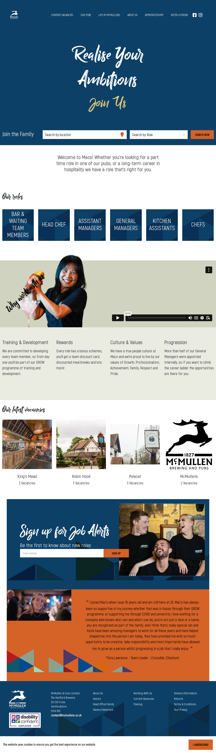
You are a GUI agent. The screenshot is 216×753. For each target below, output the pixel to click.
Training (138, 704)
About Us (98, 693)
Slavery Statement (103, 709)
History (97, 698)
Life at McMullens (109, 15)
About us (132, 15)
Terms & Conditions (185, 704)
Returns (178, 698)
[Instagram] (200, 15)
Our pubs (86, 15)
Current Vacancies (144, 698)
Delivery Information (185, 693)
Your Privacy (180, 709)
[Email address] (62, 553)
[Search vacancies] (202, 134)
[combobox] (45, 135)
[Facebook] (194, 15)
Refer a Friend (179, 15)
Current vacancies (62, 15)
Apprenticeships (154, 15)
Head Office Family (103, 704)
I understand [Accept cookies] (200, 744)
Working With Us (143, 693)
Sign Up (116, 553)
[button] (18, 225)
